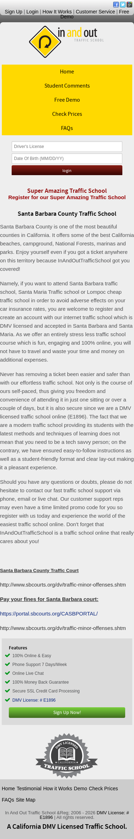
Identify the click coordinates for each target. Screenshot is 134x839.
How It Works (57, 11)
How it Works (57, 788)
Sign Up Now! (67, 712)
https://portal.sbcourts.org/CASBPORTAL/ (49, 614)
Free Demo (67, 100)
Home (67, 72)
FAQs (67, 128)
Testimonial (29, 788)
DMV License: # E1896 (34, 700)
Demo (80, 788)
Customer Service (95, 11)
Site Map (25, 800)
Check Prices (67, 114)
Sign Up (14, 11)
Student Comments (67, 86)
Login (32, 11)
